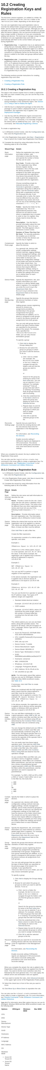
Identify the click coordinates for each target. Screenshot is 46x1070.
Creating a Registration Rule (14, 84)
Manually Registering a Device (27, 123)
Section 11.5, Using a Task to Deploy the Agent (23, 102)
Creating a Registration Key (14, 81)
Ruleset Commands (12, 997)
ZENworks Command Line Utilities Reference (17, 465)
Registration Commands (25, 463)
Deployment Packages (12, 112)
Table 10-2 (18, 681)
